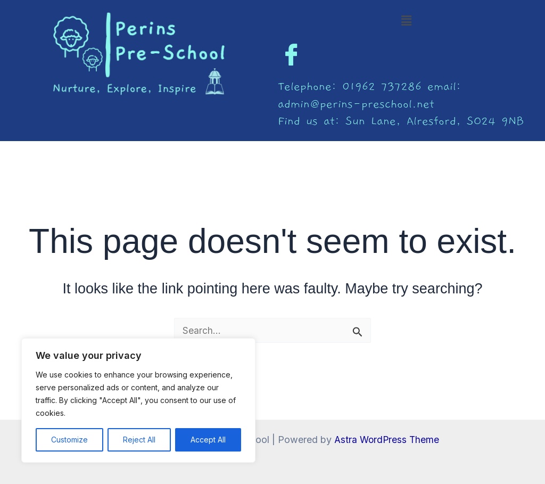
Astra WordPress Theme (386, 439)
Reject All (139, 439)
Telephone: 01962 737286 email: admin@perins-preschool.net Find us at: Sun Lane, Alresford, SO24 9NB (401, 104)
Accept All (208, 439)
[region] (138, 400)
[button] (406, 20)
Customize (69, 439)
